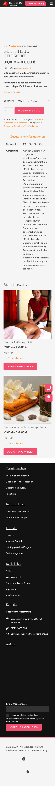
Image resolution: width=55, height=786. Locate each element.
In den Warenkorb (29, 110)
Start (6, 46)
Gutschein (15, 46)
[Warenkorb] (20, 3)
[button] (51, 3)
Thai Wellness (20, 122)
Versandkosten (26, 68)
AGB (8, 570)
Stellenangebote (14, 553)
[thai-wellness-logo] (12, 4)
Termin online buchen (17, 475)
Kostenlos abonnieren (24, 727)
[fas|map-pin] (49, 398)
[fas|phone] (49, 388)
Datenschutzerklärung (18, 583)
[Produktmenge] (8, 110)
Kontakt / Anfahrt (15, 541)
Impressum (11, 589)
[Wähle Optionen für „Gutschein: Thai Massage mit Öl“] (20, 366)
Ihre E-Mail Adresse (16, 703)
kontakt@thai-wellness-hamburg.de (29, 633)
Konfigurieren (13, 595)
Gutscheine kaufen (16, 487)
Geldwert (8, 100)
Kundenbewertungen (17, 517)
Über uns (10, 535)
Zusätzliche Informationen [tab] (27, 136)
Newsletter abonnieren (18, 511)
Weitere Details (12, 92)
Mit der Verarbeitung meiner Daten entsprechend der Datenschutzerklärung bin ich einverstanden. (25, 718)
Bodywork (40, 119)
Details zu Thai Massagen (19, 481)
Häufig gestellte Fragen (18, 547)
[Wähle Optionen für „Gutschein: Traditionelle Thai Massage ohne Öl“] (20, 451)
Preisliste (11, 493)
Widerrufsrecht (14, 576)
